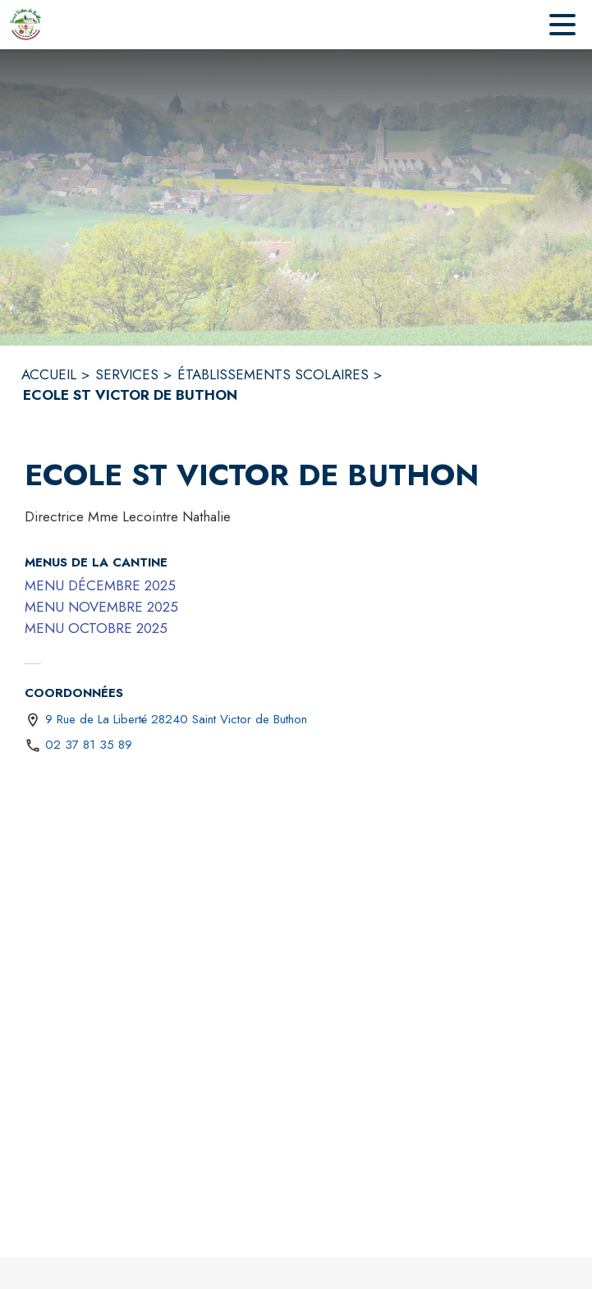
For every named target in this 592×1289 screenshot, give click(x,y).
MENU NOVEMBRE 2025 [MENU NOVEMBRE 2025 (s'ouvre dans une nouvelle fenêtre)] (101, 607)
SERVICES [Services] (126, 374)
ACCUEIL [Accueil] (48, 374)
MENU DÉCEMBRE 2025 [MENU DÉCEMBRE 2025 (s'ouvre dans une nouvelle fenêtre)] (100, 585)
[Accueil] (26, 24)
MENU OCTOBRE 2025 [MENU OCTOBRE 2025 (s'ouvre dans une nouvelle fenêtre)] (96, 628)
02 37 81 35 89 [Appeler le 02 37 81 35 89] (88, 745)
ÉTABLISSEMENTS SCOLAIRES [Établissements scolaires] (273, 374)
